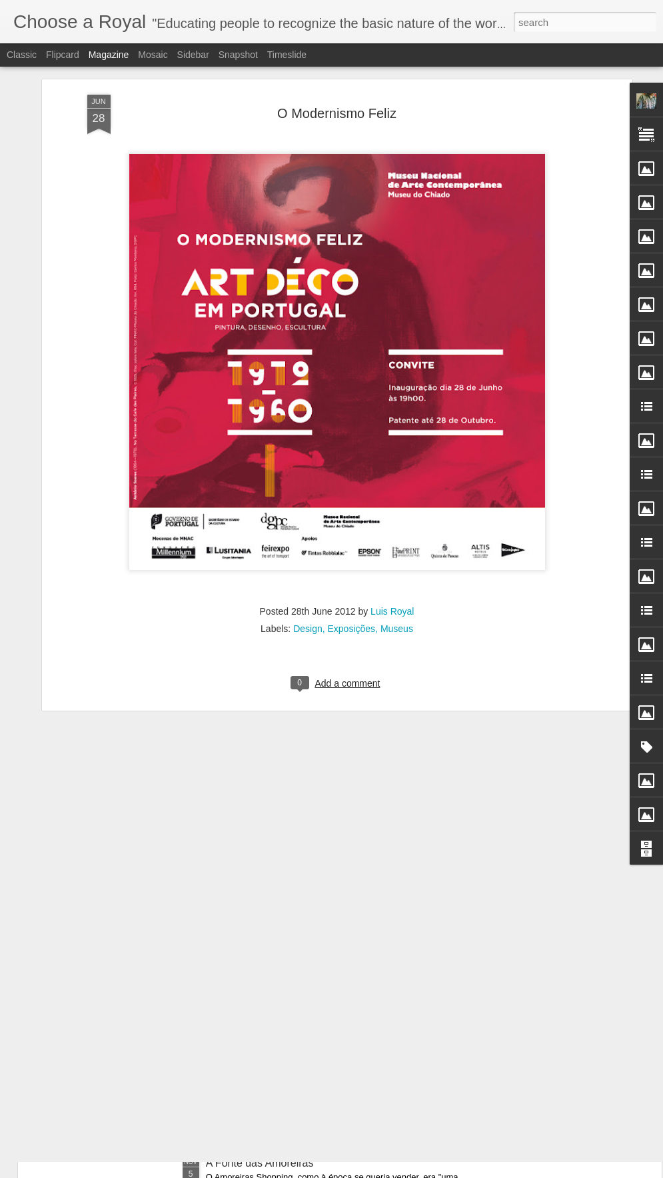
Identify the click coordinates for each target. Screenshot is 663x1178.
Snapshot (238, 54)
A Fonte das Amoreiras (260, 1163)
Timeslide (287, 54)
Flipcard (62, 54)
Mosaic (152, 54)
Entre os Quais (91, 1105)
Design (308, 526)
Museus (396, 526)
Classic (22, 54)
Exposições (352, 526)
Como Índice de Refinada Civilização (143, 1032)
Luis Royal (392, 509)
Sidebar (193, 54)
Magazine (109, 54)
